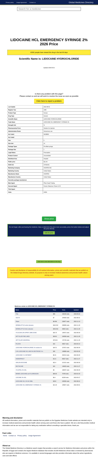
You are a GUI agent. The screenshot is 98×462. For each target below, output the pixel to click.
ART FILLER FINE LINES (23, 336)
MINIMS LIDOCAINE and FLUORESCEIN (27, 373)
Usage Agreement (21, 2)
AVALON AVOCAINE (21, 362)
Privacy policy (10, 2)
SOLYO (18, 317)
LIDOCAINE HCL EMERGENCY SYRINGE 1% (28, 385)
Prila (17, 314)
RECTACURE (19, 366)
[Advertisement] (49, 24)
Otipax (17, 321)
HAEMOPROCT (20, 358)
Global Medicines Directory (81, 2)
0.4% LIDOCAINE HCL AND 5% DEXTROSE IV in (29, 351)
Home (5, 435)
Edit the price (49, 233)
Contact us (32, 2)
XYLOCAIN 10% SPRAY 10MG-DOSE (26, 332)
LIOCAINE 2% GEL (21, 377)
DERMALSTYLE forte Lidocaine (24, 329)
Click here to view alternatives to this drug (49, 261)
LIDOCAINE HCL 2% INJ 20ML (24, 381)
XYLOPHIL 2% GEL (21, 370)
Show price (49, 219)
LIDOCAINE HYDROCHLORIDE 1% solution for (29, 347)
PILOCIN (18, 344)
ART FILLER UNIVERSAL (23, 340)
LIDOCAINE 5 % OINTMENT (23, 355)
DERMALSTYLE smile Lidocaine (24, 325)
